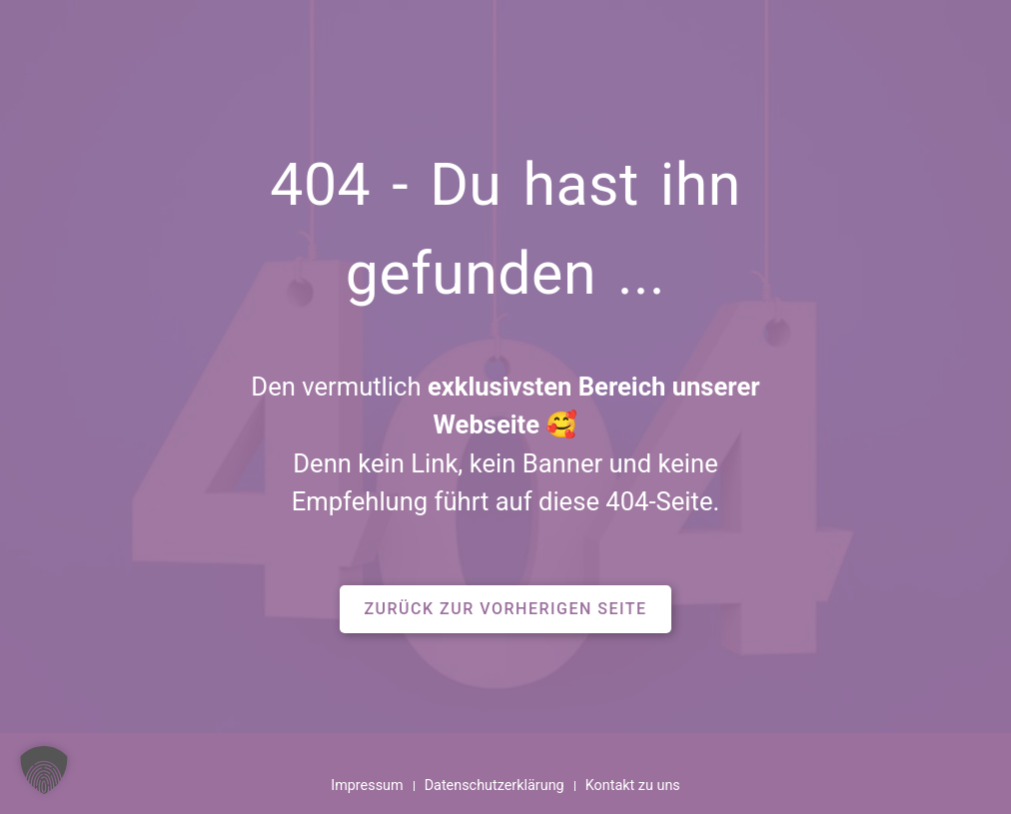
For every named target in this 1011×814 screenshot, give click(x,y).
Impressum (367, 785)
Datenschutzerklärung (494, 785)
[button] (505, 609)
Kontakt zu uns (632, 785)
